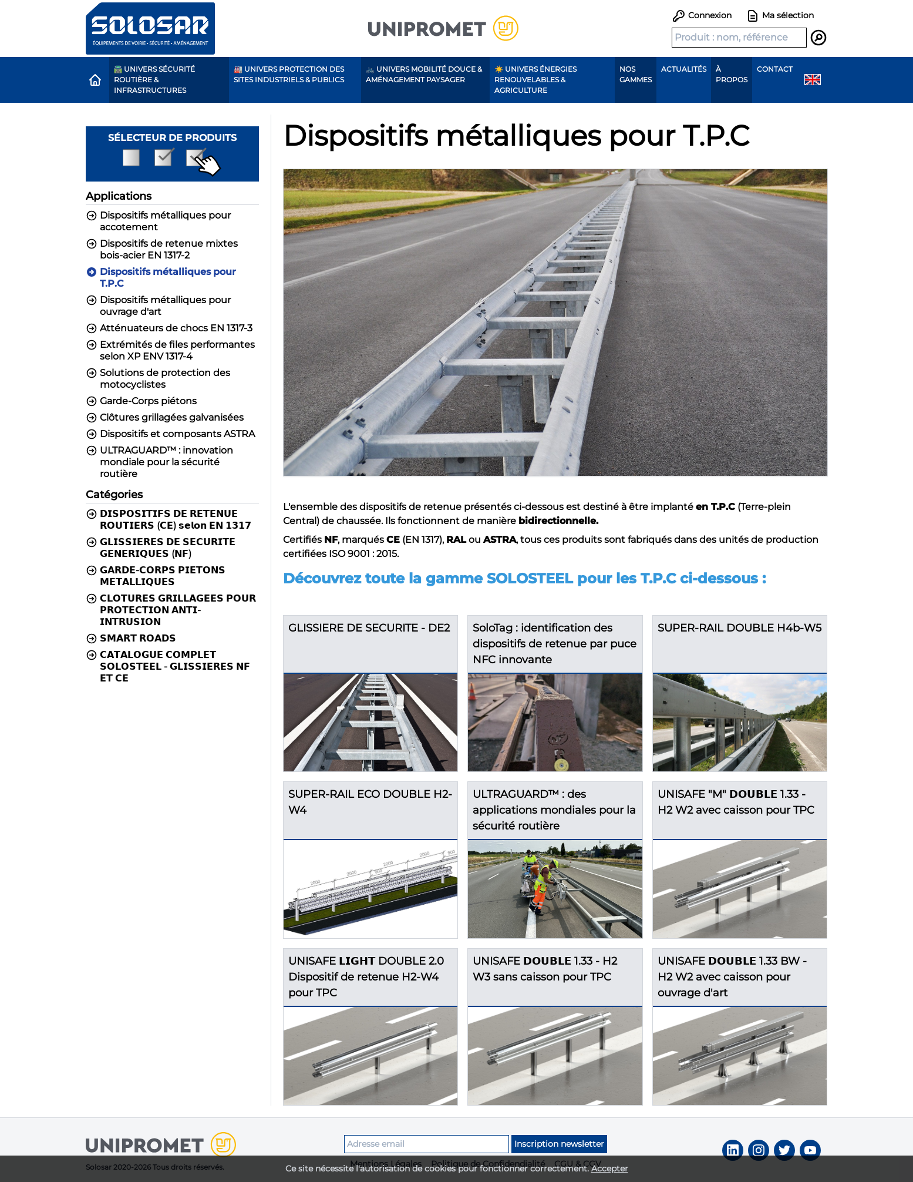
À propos (731, 74)
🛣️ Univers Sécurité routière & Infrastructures (155, 80)
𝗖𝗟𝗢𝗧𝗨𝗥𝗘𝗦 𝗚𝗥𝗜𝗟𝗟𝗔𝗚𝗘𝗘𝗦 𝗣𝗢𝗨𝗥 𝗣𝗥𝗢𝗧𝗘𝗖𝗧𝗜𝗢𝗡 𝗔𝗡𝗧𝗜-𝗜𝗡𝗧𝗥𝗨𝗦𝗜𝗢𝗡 (171, 610)
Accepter (609, 1168)
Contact (775, 69)
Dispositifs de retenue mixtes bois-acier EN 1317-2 (162, 249)
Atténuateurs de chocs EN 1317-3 (169, 328)
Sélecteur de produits (172, 154)
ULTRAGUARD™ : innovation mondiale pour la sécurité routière (159, 462)
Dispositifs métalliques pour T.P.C (161, 277)
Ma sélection (780, 16)
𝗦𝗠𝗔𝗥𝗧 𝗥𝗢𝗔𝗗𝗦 (131, 638)
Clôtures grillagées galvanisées (165, 418)
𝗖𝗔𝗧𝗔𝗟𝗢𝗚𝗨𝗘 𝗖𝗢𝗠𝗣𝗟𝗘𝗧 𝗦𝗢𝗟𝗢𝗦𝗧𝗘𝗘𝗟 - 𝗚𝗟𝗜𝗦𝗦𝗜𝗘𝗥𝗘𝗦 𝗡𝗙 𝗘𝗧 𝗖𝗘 (168, 666)
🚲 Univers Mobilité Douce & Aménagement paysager (424, 74)
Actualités (683, 69)
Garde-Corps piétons (141, 401)
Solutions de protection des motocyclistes (158, 378)
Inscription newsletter (559, 1144)
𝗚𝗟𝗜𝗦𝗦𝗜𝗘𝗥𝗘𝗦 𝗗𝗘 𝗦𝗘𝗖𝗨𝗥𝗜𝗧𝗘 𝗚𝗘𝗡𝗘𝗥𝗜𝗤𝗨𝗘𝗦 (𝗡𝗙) (160, 547)
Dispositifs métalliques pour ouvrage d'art (158, 305)
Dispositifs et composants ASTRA (170, 434)
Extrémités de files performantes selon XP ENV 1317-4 (170, 350)
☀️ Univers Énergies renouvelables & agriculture (535, 80)
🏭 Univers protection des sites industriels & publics (289, 74)
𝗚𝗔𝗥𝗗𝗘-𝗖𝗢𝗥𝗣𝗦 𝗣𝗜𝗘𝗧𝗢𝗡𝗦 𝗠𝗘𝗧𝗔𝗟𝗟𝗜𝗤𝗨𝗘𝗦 (155, 576)
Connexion (702, 15)
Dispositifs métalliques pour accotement (158, 221)
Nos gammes (635, 74)
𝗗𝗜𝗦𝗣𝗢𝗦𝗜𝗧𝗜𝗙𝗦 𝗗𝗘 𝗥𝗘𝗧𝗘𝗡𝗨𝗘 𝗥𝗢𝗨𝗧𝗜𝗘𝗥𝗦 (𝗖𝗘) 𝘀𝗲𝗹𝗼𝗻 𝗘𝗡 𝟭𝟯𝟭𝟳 (168, 519)
